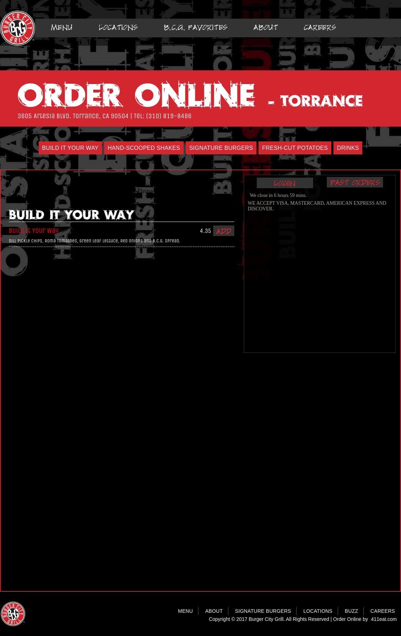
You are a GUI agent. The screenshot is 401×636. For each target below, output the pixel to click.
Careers (320, 27)
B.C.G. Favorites (196, 27)
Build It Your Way (70, 148)
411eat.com (384, 619)
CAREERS (382, 611)
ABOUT (214, 611)
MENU (185, 611)
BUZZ (351, 611)
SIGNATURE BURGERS (263, 611)
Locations (118, 27)
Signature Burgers (221, 148)
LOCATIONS (317, 611)
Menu (61, 27)
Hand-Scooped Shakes (144, 148)
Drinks (348, 148)
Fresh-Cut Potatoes (295, 148)
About (266, 27)
